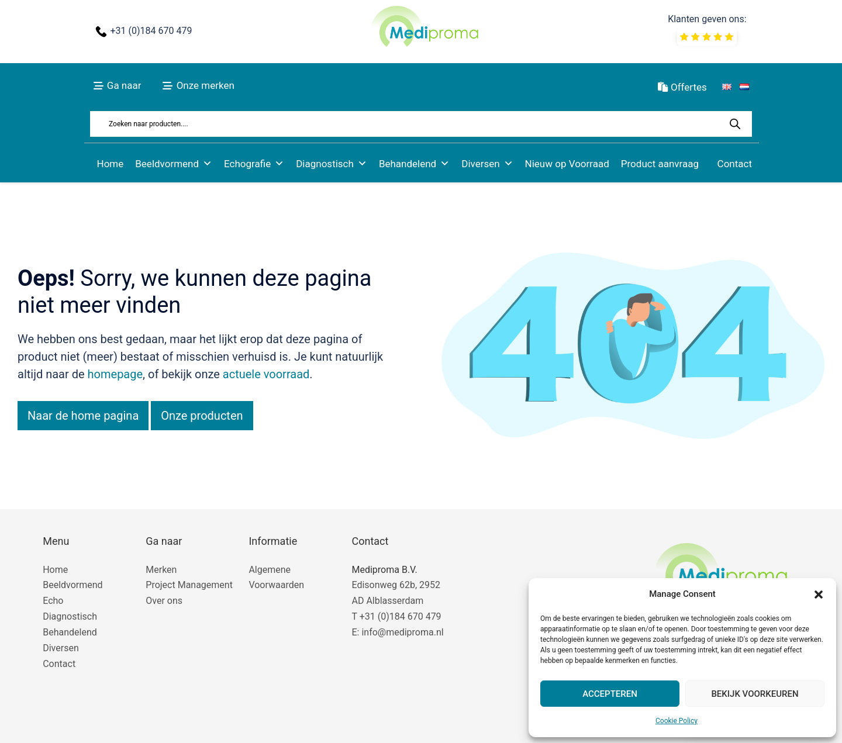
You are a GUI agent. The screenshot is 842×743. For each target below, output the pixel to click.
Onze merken (205, 85)
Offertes (682, 87)
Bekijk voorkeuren (754, 694)
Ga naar (124, 85)
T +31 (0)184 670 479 (396, 616)
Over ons (164, 600)
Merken (161, 569)
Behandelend (414, 163)
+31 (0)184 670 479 (151, 30)
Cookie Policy (676, 721)
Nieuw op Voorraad (567, 164)
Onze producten (202, 416)
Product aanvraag (660, 164)
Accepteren (609, 694)
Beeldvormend (173, 163)
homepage (115, 374)
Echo (53, 600)
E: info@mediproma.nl (397, 632)
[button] (818, 594)
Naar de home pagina (83, 416)
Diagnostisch (331, 163)
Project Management (189, 584)
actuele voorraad (266, 374)
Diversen (487, 163)
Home (110, 164)
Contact (734, 164)
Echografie (254, 163)
